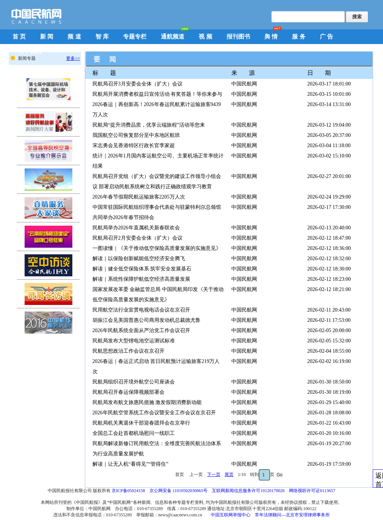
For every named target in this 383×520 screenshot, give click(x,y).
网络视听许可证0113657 (312, 490)
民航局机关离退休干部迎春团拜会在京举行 (141, 423)
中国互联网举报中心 (230, 514)
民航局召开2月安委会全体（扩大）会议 (138, 238)
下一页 (213, 474)
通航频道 (172, 36)
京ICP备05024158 (128, 490)
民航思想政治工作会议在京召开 (129, 351)
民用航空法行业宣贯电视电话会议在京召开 (141, 310)
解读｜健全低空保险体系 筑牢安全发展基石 (142, 269)
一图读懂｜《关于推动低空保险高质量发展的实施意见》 (157, 248)
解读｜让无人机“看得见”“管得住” (131, 464)
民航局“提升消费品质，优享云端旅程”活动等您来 (149, 125)
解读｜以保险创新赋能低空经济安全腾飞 (139, 258)
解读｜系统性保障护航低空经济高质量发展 (141, 279)
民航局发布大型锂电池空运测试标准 (134, 340)
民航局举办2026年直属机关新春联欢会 (136, 227)
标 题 (104, 73)
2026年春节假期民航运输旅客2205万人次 (139, 197)
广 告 (326, 36)
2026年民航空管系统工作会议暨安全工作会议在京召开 (154, 412)
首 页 (19, 36)
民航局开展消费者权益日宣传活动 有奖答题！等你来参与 (158, 94)
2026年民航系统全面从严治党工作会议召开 (141, 330)
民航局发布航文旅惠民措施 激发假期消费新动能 (147, 402)
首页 (180, 474)
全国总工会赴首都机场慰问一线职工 (134, 433)
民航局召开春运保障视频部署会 (129, 392)
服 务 (298, 36)
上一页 (196, 474)
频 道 (74, 36)
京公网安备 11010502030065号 (178, 490)
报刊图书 (238, 36)
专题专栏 (135, 36)
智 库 (102, 36)
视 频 (205, 36)
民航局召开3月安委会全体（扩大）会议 (138, 84)
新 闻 (46, 36)
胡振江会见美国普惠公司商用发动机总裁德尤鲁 (146, 320)
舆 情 (271, 36)
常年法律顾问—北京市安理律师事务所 (292, 514)
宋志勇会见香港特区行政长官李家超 (134, 145)
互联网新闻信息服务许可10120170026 (248, 490)
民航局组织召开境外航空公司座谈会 (134, 382)
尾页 (229, 474)
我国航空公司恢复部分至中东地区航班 (136, 135)
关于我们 (29, 51)
